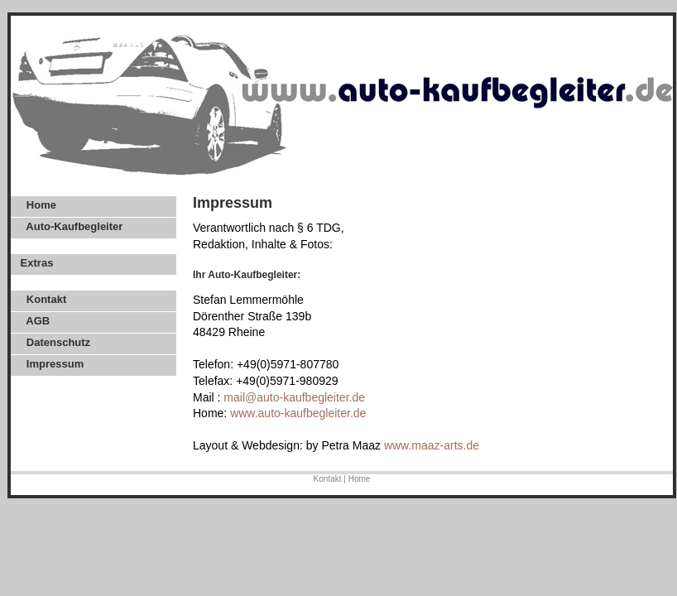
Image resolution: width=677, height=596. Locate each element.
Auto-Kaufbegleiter (69, 226)
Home (36, 205)
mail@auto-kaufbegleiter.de (294, 397)
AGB (33, 321)
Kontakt (41, 299)
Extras (35, 263)
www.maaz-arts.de (431, 445)
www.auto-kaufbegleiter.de (298, 413)
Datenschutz (53, 342)
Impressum (50, 364)
